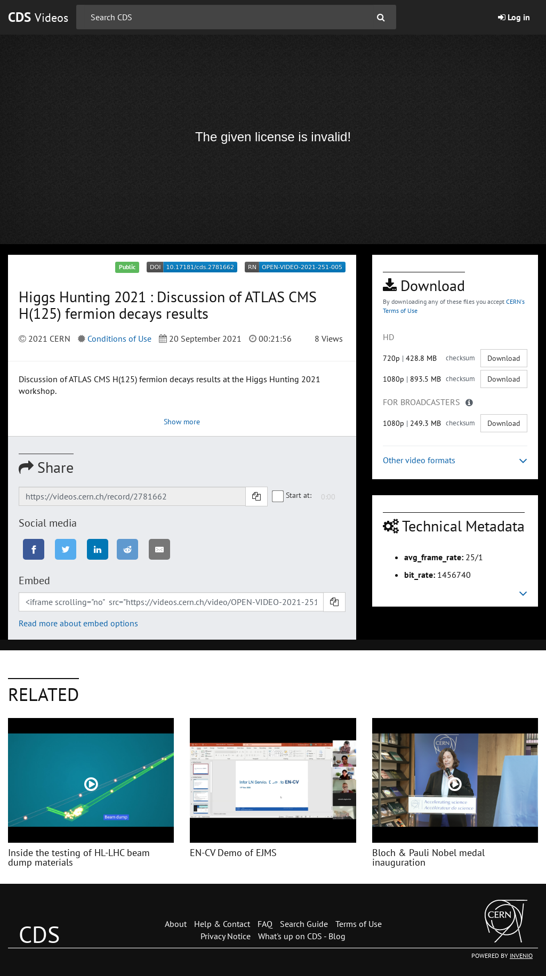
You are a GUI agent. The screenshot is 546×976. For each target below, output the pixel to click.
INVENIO (521, 955)
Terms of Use (358, 923)
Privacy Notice (225, 936)
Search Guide (304, 923)
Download (503, 358)
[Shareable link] (132, 496)
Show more (182, 421)
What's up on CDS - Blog (302, 936)
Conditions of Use (119, 338)
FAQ (265, 923)
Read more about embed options (78, 623)
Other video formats (455, 460)
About (176, 923)
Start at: (292, 495)
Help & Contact (222, 923)
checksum (460, 357)
